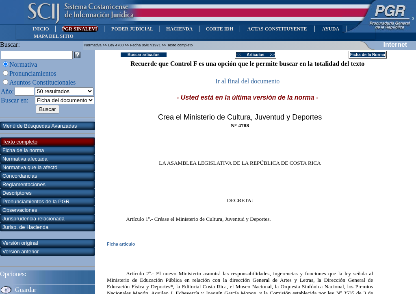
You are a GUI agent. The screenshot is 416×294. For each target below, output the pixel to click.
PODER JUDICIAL (132, 29)
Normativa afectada (25, 159)
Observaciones (19, 210)
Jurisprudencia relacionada (33, 219)
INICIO (40, 29)
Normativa (23, 64)
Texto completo (19, 142)
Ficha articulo (121, 244)
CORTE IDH (219, 29)
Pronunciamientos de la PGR (35, 201)
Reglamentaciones (24, 184)
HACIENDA (179, 29)
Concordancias (19, 176)
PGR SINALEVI (80, 29)
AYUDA (330, 29)
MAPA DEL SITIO (53, 36)
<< (241, 54)
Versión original (20, 243)
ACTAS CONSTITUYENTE (277, 29)
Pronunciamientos (32, 73)
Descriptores (17, 193)
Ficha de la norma (23, 150)
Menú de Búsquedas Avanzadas (39, 126)
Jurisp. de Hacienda (25, 227)
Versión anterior (20, 251)
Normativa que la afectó (29, 167)
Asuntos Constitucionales (42, 82)
